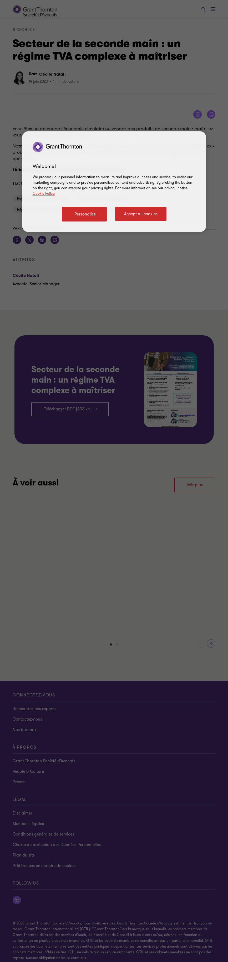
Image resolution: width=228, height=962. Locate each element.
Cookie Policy (44, 193)
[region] (114, 181)
